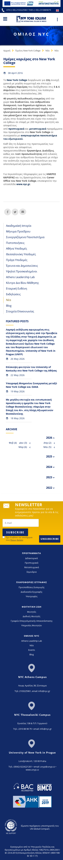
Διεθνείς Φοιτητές (31, 616)
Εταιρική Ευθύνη (16, 288)
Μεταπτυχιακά (31, 567)
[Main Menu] (5, 18)
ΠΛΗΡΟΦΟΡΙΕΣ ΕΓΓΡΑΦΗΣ (31, 582)
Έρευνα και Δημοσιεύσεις (22, 266)
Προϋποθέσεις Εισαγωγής (31, 587)
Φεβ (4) (13, 442)
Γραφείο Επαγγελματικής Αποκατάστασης (31, 620)
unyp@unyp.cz (47, 766)
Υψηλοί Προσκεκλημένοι (21, 271)
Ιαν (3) (23, 442)
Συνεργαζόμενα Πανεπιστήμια (25, 237)
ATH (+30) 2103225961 (17, 10)
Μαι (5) (47, 447)
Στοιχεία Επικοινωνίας (20, 311)
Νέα (47, 50)
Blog (9, 305)
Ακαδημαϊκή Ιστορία (18, 226)
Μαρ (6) (23, 447)
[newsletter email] (21, 523)
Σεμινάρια (32, 571)
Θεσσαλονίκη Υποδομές (21, 254)
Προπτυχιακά (31, 562)
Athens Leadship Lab (31, 640)
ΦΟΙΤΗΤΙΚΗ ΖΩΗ (31, 606)
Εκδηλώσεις (13, 294)
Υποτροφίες (31, 596)
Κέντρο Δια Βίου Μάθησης (22, 283)
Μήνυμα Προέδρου (18, 231)
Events (31, 649)
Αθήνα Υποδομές (16, 248)
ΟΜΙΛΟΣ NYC (31, 635)
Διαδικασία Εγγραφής (31, 591)
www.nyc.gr (23, 184)
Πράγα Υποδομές (16, 260)
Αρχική (6, 50)
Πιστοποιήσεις (15, 243)
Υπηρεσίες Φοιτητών (31, 625)
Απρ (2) (47, 442)
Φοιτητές (31, 611)
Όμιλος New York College (27, 50)
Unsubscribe (50, 538)
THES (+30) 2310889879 (39, 10)
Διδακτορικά (31, 558)
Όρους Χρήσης (16, 540)
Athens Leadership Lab (20, 277)
